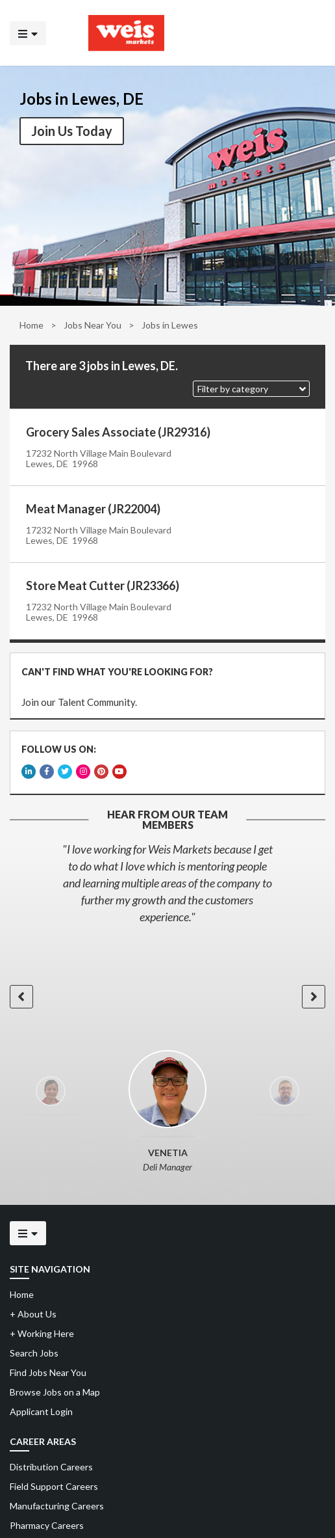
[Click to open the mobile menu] (28, 33)
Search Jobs (34, 1346)
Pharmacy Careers (47, 1518)
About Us (33, 1307)
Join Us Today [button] (71, 131)
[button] (251, 389)
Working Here (42, 1326)
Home (31, 325)
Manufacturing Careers (57, 1499)
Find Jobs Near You (48, 1365)
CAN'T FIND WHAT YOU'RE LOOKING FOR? (116, 670)
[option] (167, 876)
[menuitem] (167, 1460)
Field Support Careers (54, 1479)
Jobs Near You (92, 325)
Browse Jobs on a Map (55, 1385)
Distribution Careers (51, 1460)
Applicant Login (41, 1404)
